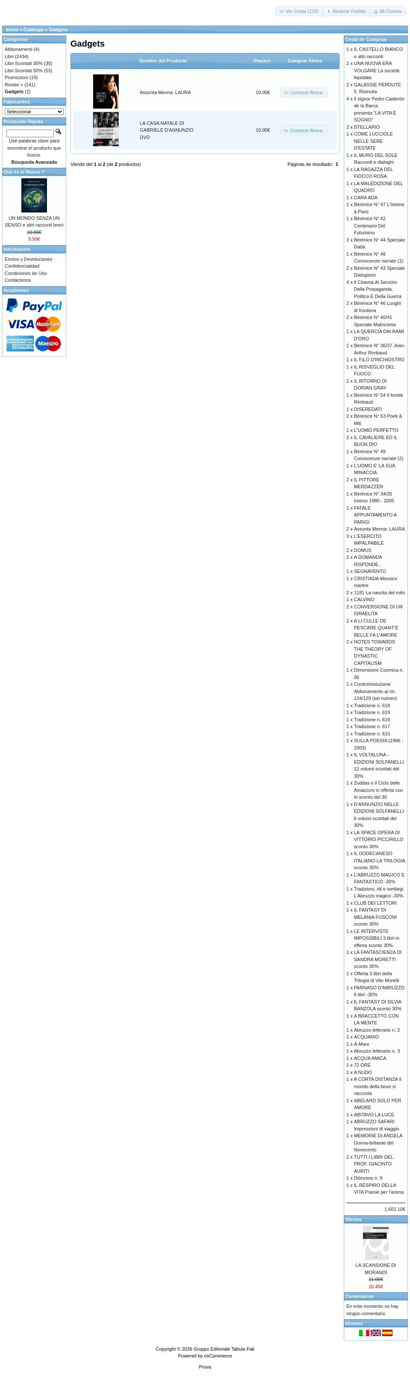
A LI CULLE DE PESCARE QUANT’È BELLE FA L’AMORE (376, 627)
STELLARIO (367, 127)
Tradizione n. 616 (372, 719)
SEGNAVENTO (370, 571)
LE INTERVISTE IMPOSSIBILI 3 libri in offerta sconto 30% (376, 938)
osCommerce (218, 1355)
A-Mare (361, 1044)
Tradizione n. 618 (372, 705)
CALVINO (364, 599)
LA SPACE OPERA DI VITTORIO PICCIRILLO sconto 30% (379, 839)
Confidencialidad (22, 266)
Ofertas (353, 1219)
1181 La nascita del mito (379, 592)
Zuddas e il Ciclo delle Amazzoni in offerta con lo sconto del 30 (378, 790)
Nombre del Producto (163, 60)
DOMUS (363, 550)
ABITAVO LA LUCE (374, 1114)
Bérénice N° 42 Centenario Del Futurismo (370, 225)
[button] (299, 11)
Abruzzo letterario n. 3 (377, 1050)
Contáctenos (18, 280)
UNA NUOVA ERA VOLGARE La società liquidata (376, 70)
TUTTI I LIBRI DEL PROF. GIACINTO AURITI (373, 1164)
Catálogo (33, 29)
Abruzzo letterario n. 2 (377, 1030)
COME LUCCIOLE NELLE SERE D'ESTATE (373, 140)
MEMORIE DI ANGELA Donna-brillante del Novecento (378, 1142)
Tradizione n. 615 (372, 733)
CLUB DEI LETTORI (375, 903)
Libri (9, 56)
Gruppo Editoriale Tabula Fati (223, 1348)
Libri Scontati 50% (24, 70)
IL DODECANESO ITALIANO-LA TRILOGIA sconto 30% (379, 860)
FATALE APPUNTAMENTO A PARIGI (375, 515)
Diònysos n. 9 (368, 1177)
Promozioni (16, 77)
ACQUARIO (366, 1036)
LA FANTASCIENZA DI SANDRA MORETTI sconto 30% (378, 959)
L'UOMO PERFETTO (376, 430)
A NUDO (363, 1072)
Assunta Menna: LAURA (165, 92)
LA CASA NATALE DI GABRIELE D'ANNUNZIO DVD (167, 130)
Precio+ (262, 60)
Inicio (12, 29)
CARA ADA (366, 197)
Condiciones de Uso (26, 273)
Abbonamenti (18, 49)
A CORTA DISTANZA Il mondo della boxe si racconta (377, 1086)
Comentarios (359, 1296)
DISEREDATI (368, 409)
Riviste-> (14, 84)
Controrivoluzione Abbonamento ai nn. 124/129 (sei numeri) (375, 691)
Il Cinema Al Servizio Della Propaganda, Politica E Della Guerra (377, 289)
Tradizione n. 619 (372, 712)
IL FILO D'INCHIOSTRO (379, 359)
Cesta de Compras (366, 39)
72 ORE (362, 1065)
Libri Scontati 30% (24, 63)
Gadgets (58, 29)
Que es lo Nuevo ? (23, 171)
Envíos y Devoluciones (28, 259)
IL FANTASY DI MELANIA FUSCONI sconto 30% (375, 917)
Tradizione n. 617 (372, 726)
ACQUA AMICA (370, 1058)
